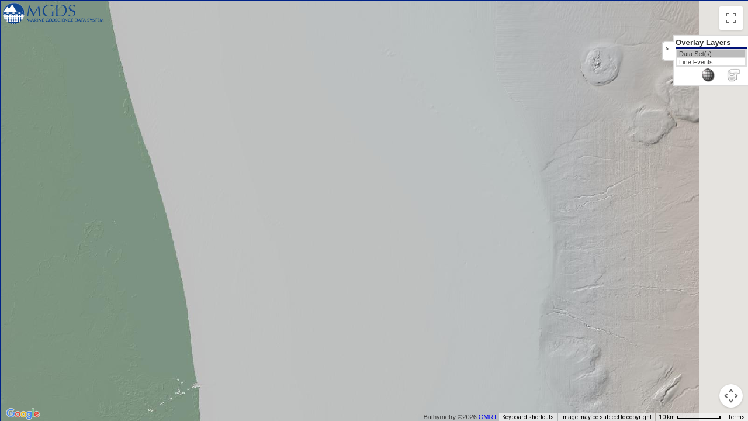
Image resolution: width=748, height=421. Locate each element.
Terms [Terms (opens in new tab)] (736, 417)
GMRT (492, 416)
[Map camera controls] (731, 396)
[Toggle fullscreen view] (731, 18)
